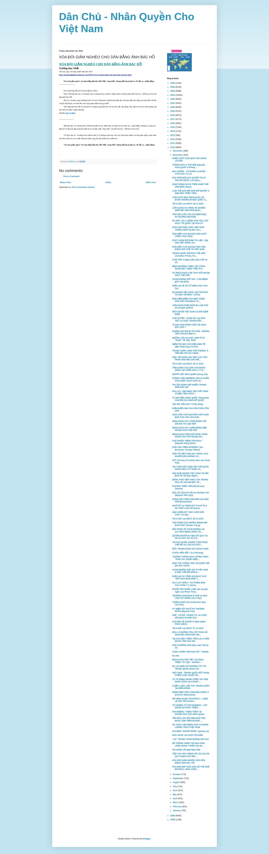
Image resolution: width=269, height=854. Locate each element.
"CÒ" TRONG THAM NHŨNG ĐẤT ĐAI (190, 739)
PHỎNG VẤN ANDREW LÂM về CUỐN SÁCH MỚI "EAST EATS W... (190, 379)
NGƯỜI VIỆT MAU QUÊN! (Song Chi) (190, 374)
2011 (173, 143)
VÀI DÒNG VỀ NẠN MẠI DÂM (186, 750)
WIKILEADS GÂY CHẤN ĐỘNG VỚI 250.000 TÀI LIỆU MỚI (189, 422)
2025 (173, 87)
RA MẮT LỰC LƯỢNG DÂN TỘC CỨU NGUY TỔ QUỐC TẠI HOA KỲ (190, 222)
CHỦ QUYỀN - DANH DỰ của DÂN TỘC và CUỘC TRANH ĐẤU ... (188, 319)
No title (175, 656)
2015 (173, 127)
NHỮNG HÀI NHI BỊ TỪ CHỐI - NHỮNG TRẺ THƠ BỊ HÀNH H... (190, 332)
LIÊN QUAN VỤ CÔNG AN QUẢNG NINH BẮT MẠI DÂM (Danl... (188, 209)
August (176, 782)
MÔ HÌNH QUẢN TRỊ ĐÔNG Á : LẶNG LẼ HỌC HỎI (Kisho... (190, 700)
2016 (173, 123)
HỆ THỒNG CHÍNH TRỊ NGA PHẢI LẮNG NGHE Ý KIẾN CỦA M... (188, 744)
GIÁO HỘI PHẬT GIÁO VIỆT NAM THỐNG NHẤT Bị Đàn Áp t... (188, 228)
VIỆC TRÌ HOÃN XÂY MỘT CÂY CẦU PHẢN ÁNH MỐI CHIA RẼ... (189, 358)
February (177, 806)
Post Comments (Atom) (83, 187)
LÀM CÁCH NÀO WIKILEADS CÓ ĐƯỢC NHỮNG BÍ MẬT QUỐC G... (189, 198)
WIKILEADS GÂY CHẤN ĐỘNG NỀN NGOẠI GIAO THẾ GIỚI (189, 429)
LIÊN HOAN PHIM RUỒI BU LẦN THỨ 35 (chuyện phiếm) (190, 306)
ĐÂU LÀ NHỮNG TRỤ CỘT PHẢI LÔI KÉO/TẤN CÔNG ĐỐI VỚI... (189, 633)
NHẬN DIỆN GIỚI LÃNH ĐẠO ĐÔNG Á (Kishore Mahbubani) (190, 693)
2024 (173, 91)
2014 (173, 131)
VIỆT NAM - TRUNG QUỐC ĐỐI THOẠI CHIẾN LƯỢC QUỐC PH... (190, 674)
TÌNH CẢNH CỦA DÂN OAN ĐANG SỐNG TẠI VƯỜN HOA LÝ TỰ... (188, 369)
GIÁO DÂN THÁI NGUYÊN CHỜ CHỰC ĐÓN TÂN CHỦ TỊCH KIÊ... (190, 416)
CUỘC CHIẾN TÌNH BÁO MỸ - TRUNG (190, 652)
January (177, 810)
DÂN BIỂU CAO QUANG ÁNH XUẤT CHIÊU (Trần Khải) (189, 235)
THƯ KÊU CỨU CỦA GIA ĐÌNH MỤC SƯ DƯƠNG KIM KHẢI (189, 215)
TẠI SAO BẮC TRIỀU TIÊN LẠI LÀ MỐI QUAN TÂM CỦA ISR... (190, 640)
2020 (173, 107)
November (178, 155)
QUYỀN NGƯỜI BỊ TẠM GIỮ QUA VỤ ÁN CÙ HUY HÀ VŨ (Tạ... (190, 537)
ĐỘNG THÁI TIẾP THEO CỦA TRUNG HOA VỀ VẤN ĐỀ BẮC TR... (190, 480)
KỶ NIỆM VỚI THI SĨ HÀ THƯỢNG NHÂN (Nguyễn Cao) (188, 610)
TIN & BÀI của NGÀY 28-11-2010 (187, 519)
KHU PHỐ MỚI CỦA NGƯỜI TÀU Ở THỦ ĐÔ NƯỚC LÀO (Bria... (189, 179)
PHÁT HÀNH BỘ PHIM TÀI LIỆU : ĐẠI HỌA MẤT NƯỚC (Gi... (190, 241)
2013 (173, 135)
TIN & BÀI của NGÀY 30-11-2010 (187, 204)
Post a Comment (71, 176)
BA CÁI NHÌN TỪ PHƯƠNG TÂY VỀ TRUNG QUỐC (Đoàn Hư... (189, 667)
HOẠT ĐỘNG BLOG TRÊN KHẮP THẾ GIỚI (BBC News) (190, 185)
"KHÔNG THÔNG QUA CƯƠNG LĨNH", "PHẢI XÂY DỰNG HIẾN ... (190, 558)
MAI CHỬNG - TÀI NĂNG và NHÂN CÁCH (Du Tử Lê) (188, 172)
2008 (173, 819)
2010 (173, 147)
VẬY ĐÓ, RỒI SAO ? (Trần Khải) (187, 404)
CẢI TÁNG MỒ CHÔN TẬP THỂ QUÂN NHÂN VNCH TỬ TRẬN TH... (190, 468)
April (175, 798)
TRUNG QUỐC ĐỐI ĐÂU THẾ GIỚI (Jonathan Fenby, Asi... (188, 254)
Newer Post (65, 182)
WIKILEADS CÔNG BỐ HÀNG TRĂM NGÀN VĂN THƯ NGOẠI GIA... (189, 435)
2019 (173, 111)
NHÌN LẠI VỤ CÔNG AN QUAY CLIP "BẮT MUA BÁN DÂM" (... (189, 577)
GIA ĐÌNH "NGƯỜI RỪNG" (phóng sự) (190, 731)
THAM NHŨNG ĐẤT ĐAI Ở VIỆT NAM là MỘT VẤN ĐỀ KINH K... (190, 571)
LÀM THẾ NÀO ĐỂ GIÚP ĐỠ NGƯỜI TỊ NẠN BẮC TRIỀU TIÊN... (190, 192)
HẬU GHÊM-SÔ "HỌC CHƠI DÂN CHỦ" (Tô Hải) (188, 513)
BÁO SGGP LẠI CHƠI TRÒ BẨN (187, 735)
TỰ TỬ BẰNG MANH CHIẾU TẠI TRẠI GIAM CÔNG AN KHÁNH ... (190, 680)
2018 (173, 115)
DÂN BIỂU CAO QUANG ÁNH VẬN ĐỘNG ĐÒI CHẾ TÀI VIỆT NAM (189, 248)
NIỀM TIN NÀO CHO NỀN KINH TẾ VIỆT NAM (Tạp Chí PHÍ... (188, 345)
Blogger (147, 838)
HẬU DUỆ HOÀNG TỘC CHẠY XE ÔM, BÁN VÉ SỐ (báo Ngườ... (190, 474)
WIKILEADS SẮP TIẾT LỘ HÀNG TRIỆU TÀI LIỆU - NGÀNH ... (188, 661)
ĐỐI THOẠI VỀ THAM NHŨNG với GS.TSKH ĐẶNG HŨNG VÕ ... (188, 530)
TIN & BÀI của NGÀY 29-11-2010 (187, 364)
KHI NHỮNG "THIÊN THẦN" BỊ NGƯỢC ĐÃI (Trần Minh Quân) (188, 713)
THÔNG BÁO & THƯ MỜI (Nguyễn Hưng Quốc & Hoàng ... (188, 166)
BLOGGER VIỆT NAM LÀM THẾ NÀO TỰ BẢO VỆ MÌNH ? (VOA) (190, 293)
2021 (173, 103)
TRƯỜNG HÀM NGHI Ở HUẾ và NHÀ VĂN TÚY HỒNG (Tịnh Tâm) (189, 597)
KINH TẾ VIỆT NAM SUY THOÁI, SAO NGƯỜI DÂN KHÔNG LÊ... (190, 455)
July (175, 786)
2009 (173, 815)
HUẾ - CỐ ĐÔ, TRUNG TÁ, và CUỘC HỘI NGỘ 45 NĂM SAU (189, 616)
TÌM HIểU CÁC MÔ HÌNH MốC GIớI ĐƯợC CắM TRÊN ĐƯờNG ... (188, 719)
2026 (173, 83)
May (175, 794)
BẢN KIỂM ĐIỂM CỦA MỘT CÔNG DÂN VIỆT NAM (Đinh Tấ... (188, 300)
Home (108, 182)
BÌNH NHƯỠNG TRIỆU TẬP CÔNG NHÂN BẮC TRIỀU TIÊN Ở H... (188, 267)
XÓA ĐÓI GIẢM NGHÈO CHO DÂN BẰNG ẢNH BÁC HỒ (188, 761)
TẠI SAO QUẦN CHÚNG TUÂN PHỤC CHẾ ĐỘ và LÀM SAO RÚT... (190, 543)
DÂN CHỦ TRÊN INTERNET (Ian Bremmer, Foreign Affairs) (187, 448)
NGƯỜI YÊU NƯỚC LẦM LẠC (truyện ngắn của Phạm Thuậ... (190, 590)
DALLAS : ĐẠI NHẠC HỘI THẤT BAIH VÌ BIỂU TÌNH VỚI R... (190, 392)
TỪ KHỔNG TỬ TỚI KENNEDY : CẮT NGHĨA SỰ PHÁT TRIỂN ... (189, 706)
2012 (173, 139)
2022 (173, 99)
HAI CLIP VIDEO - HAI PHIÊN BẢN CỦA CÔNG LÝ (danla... (188, 583)
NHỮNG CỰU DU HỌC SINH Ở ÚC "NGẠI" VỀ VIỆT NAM (188, 339)
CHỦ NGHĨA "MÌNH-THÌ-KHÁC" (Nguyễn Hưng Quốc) (187, 442)
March (176, 802)
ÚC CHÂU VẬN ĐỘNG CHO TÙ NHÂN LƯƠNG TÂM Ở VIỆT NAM (190, 726)
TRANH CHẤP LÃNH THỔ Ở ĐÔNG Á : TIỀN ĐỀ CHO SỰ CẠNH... (190, 352)
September (178, 778)
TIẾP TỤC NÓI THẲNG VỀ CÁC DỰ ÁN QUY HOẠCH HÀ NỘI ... (190, 755)
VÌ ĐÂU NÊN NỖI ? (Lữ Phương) (187, 553)
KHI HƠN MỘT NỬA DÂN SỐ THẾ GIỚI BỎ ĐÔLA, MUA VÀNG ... (190, 768)
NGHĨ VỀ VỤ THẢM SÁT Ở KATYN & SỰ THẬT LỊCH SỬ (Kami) (189, 506)
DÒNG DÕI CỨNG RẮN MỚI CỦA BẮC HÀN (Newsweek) (190, 500)
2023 (173, 95)
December (178, 151)
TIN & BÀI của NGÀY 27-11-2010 (187, 628)
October (177, 774)
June (175, 790)
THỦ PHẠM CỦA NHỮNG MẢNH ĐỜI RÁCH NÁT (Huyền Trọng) (189, 523)
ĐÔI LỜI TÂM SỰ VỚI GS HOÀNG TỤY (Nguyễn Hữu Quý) (190, 494)
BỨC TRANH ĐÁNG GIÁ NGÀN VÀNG (190, 549)
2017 (173, 119)
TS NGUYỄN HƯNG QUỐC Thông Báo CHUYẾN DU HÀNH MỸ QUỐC (190, 399)
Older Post (150, 182)
